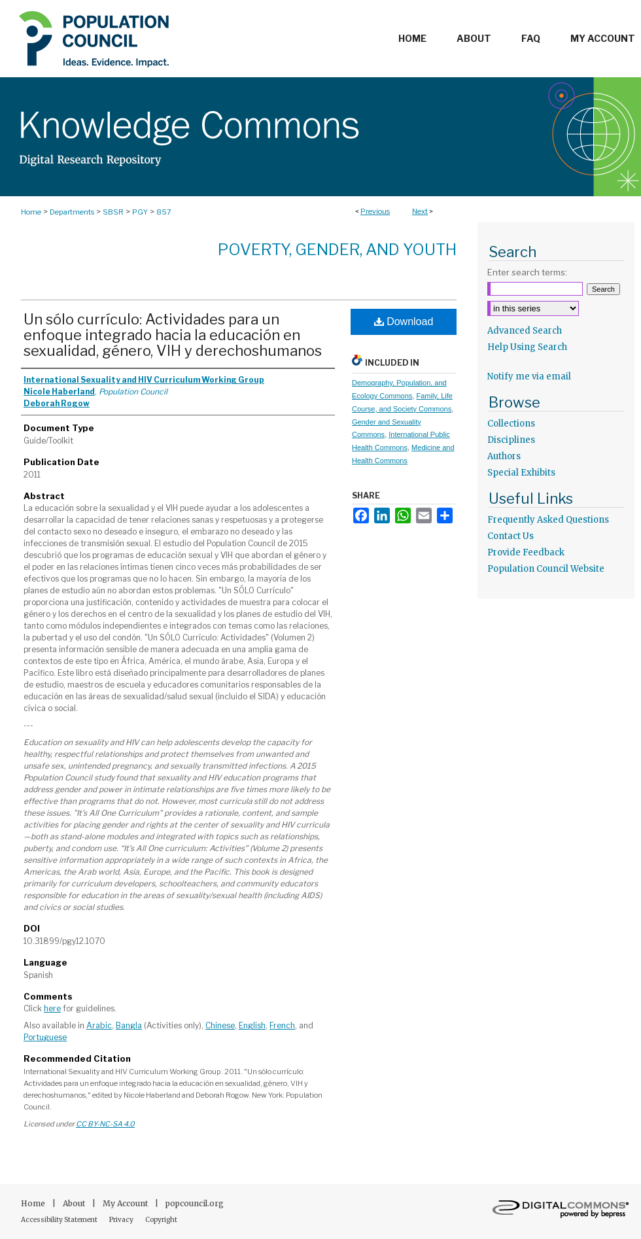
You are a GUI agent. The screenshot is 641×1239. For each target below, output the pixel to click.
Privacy (122, 1219)
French (282, 1025)
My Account (126, 1203)
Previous (375, 211)
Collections (511, 423)
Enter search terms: (527, 272)
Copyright (161, 1219)
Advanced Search (524, 330)
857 (163, 212)
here (52, 1008)
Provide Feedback (525, 552)
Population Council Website (545, 568)
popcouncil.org (194, 1203)
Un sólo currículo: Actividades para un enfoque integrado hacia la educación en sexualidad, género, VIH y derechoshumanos (173, 335)
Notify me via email (529, 376)
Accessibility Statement (60, 1219)
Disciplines (511, 439)
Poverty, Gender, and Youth (337, 249)
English (252, 1025)
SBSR (113, 212)
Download (404, 321)
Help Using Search (527, 347)
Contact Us (510, 536)
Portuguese (45, 1037)
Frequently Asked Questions (548, 519)
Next (420, 211)
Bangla (129, 1025)
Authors (504, 456)
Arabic (99, 1025)
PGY (140, 212)
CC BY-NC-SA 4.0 (105, 1123)
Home (31, 212)
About (75, 1203)
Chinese (220, 1025)
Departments (72, 212)
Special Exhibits (521, 472)
